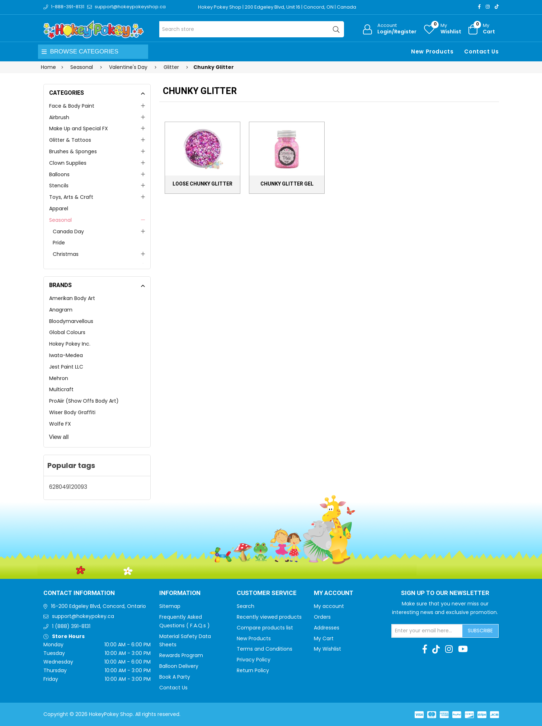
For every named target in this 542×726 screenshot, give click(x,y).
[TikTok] (497, 6)
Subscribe (480, 630)
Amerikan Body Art (72, 298)
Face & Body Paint (71, 105)
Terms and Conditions (264, 648)
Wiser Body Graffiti (72, 412)
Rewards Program (181, 655)
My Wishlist (327, 648)
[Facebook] (479, 6)
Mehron (58, 378)
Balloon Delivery (178, 666)
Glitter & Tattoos (70, 140)
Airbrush (59, 117)
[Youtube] (463, 649)
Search (245, 606)
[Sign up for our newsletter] (427, 630)
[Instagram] (488, 6)
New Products (432, 51)
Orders (322, 616)
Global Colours (67, 332)
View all (59, 437)
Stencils (59, 185)
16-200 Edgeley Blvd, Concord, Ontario (98, 606)
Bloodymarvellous (71, 321)
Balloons (59, 174)
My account (329, 606)
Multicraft (61, 389)
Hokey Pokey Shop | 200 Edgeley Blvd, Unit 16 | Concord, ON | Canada (277, 7)
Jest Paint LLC (66, 366)
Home (48, 67)
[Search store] (251, 29)
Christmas (66, 254)
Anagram (60, 309)
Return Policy (253, 670)
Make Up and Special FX (78, 128)
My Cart (324, 638)
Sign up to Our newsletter (445, 593)
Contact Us (481, 51)
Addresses (326, 627)
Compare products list (265, 627)
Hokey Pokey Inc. (69, 343)
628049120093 (68, 487)
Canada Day (68, 231)
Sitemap (169, 606)
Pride (59, 242)
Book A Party (174, 676)
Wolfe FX (60, 423)
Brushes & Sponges (73, 151)
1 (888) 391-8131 (71, 626)
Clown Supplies (67, 163)
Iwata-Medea (66, 355)
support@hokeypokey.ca (83, 616)
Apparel (58, 208)
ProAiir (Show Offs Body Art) (84, 400)
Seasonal (60, 220)
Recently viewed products (269, 616)
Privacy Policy (253, 659)
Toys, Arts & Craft (71, 197)
